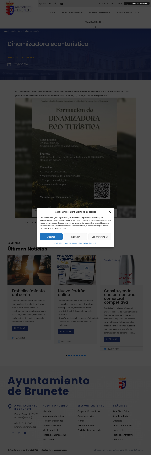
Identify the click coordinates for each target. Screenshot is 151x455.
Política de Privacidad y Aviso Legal (82, 243)
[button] (109, 211)
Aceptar (51, 236)
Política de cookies (61, 243)
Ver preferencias (100, 236)
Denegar (75, 236)
